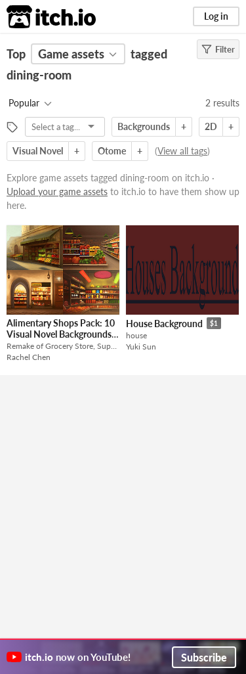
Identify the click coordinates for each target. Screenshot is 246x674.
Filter (218, 49)
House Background (164, 323)
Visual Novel (37, 150)
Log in (216, 16)
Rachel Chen (29, 357)
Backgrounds (143, 126)
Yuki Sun (141, 346)
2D (211, 126)
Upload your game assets (57, 191)
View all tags (182, 150)
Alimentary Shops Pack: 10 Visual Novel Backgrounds (61, 328)
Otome (112, 150)
